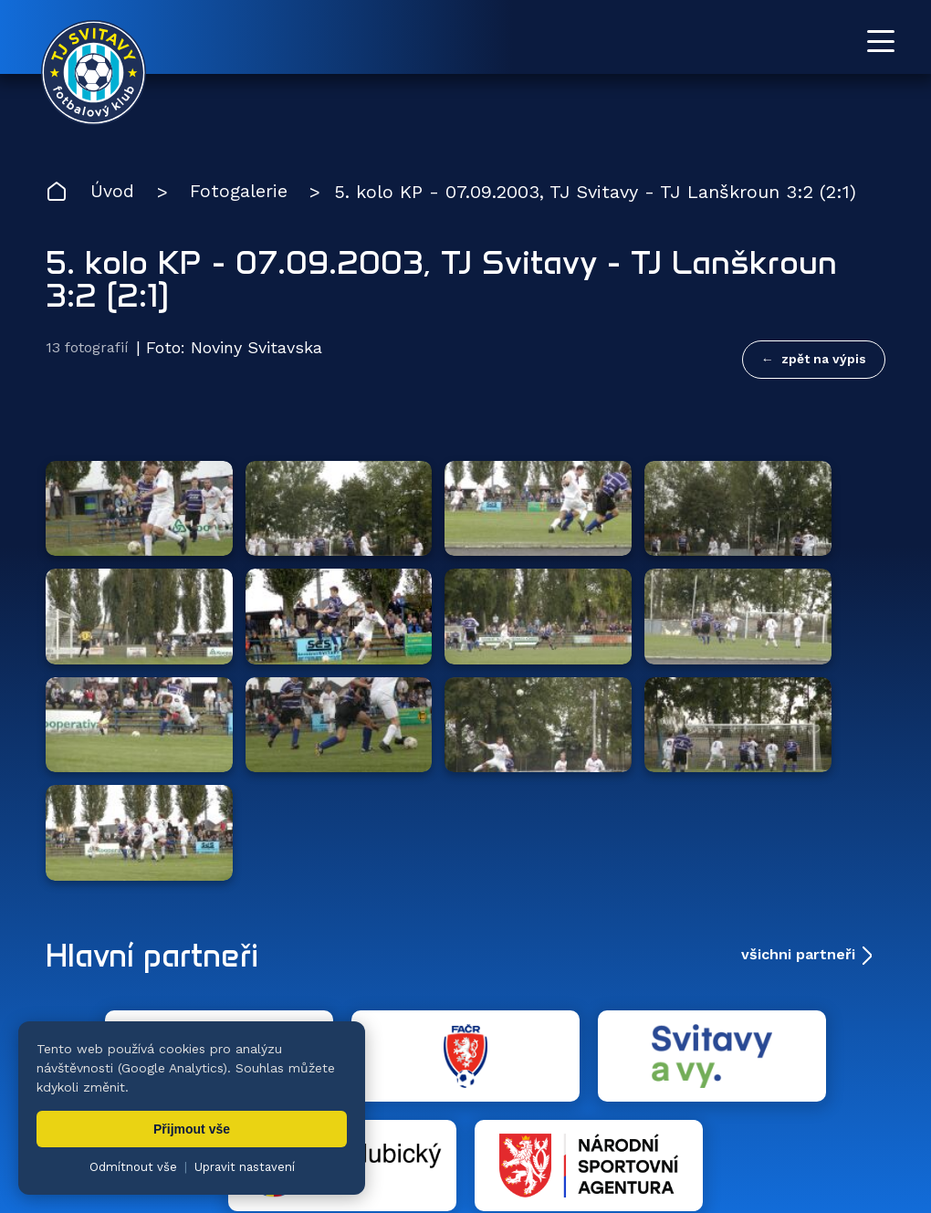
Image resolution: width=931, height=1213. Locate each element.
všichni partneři (798, 777)
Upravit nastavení (244, 1167)
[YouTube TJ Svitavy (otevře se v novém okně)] (837, 1013)
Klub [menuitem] (546, 1093)
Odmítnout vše (133, 1167)
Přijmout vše (191, 1129)
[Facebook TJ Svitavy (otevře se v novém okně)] (878, 1013)
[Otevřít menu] (880, 41)
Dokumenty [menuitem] (638, 1093)
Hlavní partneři (157, 778)
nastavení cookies (672, 1153)
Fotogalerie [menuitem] (456, 1093)
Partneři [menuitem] (743, 1093)
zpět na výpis (823, 359)
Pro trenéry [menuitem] (847, 1093)
